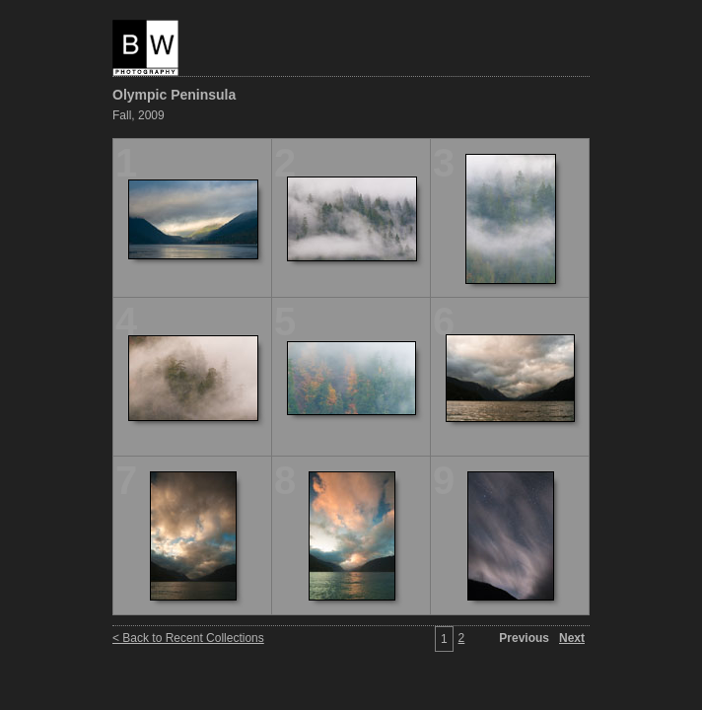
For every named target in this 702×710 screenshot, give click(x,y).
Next (572, 638)
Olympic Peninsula (174, 95)
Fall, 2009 (138, 115)
